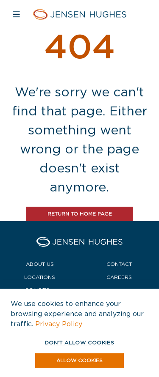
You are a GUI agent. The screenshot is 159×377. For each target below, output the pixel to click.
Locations (39, 277)
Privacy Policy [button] (58, 324)
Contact (119, 264)
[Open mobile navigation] (16, 14)
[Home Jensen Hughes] (79, 14)
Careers (119, 277)
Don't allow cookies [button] (79, 342)
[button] (79, 360)
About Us (40, 264)
